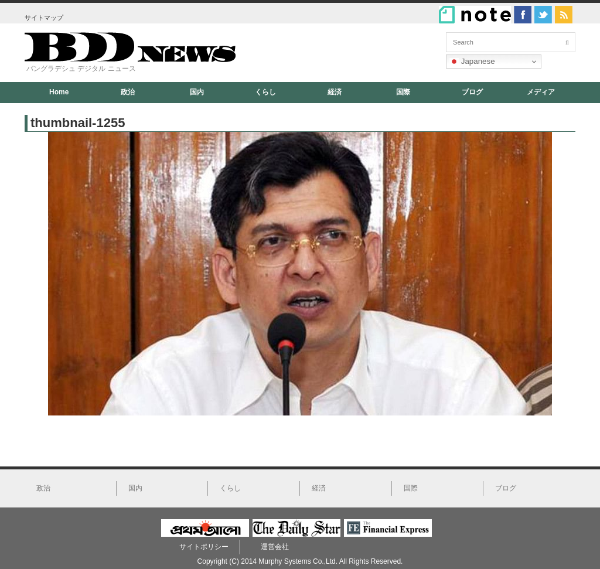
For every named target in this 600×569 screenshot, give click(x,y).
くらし (265, 92)
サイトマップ (44, 17)
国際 (403, 92)
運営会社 (275, 547)
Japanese (472, 61)
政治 (128, 92)
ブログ (472, 92)
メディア (541, 92)
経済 (335, 92)
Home (59, 92)
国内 (197, 92)
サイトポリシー (204, 547)
